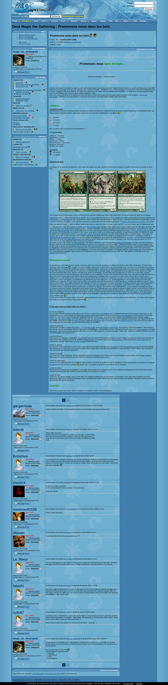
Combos (54, 21)
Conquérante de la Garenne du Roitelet (29, 90)
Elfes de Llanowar (23, 94)
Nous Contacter (83, 682)
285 (14, 550)
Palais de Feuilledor (23, 99)
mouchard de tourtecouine (108, 327)
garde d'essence (127, 320)
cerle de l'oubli (112, 320)
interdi (18, 430)
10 (14, 604)
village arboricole (135, 249)
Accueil (15, 682)
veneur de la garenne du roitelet (134, 221)
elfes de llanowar (64, 230)
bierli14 (19, 483)
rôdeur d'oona (117, 340)
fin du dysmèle (99, 234)
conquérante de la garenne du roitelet (62, 237)
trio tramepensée (64, 319)
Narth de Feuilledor (22, 157)
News (36, 21)
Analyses (73, 21)
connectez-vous (38, 674)
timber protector (145, 355)
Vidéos (127, 21)
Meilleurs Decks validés (27, 35)
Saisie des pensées (24, 105)
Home (16, 21)
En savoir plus (128, 683)
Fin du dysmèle (23, 116)
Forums (143, 21)
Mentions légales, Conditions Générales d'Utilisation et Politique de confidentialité (48, 682)
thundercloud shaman (131, 347)
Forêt (17, 122)
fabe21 (18, 586)
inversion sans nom (84, 234)
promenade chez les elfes (60, 219)
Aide (92, 682)
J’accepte (139, 683)
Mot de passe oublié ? (132, 11)
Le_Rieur (20, 559)
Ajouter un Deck (24, 44)
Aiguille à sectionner (23, 142)
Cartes (45, 21)
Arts (118, 21)
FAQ (110, 21)
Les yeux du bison (22, 162)
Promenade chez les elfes (27, 111)
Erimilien (20, 456)
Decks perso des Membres (28, 38)
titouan (19, 533)
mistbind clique (89, 340)
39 (14, 500)
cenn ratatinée (134, 292)
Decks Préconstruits (26, 37)
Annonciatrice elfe (24, 86)
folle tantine (148, 292)
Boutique (27, 21)
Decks (64, 21)
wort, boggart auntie (88, 327)
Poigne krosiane (21, 152)
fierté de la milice (99, 320)
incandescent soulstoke (136, 362)
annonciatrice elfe (93, 227)
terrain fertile (104, 357)
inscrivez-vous (51, 674)
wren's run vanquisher (124, 315)
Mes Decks (23, 42)
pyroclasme (114, 347)
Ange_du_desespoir (25, 51)
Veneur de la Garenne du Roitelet (30, 84)
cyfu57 (18, 612)
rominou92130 (25, 509)
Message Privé (22, 72)
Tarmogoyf (21, 83)
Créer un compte (148, 11)
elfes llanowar (79, 242)
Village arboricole (22, 100)
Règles (94, 21)
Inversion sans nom (25, 117)
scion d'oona (141, 340)
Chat (135, 21)
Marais (18, 124)
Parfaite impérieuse (25, 92)
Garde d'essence (22, 147)
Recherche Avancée (73, 16)
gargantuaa (22, 406)
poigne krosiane (80, 320)
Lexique (103, 21)
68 (14, 577)
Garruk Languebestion (27, 129)
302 (14, 69)
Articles (85, 21)
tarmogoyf (130, 237)
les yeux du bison (80, 341)
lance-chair (53, 331)
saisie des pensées (74, 239)
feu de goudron (142, 329)
